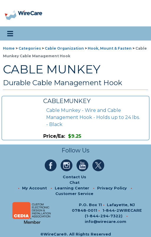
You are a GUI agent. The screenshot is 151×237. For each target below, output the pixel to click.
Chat (74, 182)
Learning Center (72, 188)
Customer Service (74, 193)
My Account (34, 188)
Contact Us (74, 177)
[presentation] (11, 13)
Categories (30, 48)
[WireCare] (29, 13)
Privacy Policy (112, 188)
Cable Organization (64, 48)
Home (9, 48)
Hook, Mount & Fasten (110, 48)
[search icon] (141, 33)
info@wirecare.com (105, 221)
